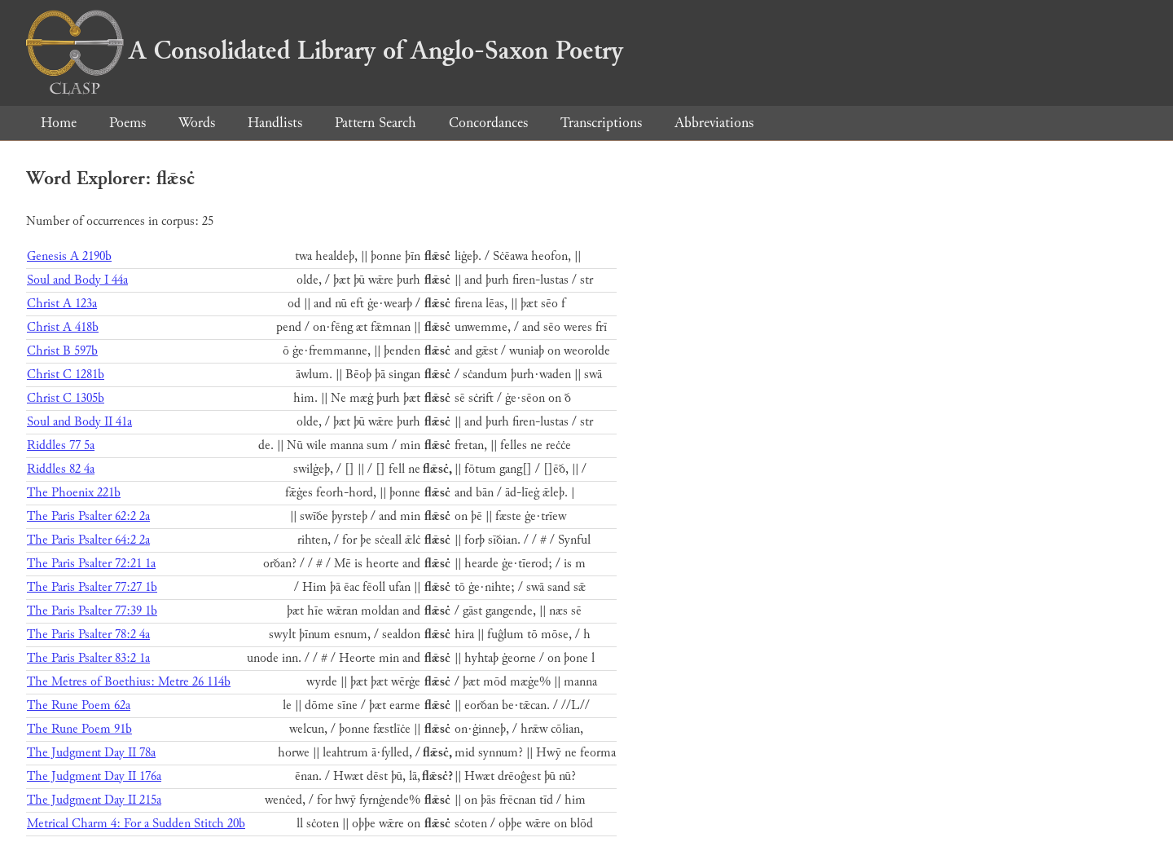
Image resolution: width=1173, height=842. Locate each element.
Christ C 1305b (65, 398)
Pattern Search (375, 122)
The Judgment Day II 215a (94, 800)
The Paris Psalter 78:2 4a (88, 634)
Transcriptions (601, 122)
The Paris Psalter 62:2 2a (88, 516)
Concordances (488, 122)
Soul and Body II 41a (79, 421)
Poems (127, 122)
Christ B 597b (62, 351)
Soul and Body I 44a (77, 280)
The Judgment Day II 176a (94, 776)
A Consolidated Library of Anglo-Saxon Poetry (324, 50)
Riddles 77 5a (60, 445)
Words (196, 122)
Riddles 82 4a (60, 469)
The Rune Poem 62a (78, 705)
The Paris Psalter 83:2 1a (88, 658)
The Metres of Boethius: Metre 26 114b (129, 681)
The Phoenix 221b (74, 492)
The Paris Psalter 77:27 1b (92, 587)
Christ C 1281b (65, 374)
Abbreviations (713, 122)
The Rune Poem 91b (79, 729)
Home (59, 122)
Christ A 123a (62, 303)
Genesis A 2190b (69, 256)
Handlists (275, 122)
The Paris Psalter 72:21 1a (91, 563)
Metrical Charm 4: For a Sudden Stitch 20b (136, 823)
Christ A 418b (63, 327)
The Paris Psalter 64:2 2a (88, 540)
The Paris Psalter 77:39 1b (92, 611)
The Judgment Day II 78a (91, 752)
